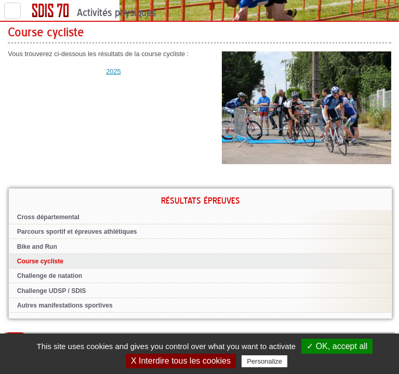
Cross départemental (48, 217)
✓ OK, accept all (337, 346)
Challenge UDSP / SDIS (51, 291)
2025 (113, 71)
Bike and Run (37, 246)
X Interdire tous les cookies (181, 360)
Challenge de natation (50, 275)
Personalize (264, 361)
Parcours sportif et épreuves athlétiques (77, 231)
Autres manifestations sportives (65, 305)
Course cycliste (40, 261)
